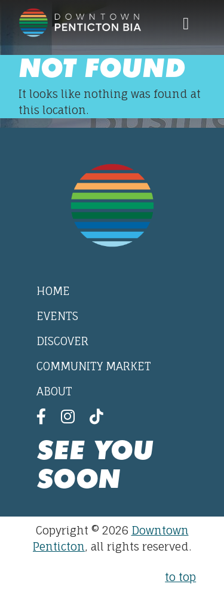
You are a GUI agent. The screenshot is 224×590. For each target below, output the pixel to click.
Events (57, 315)
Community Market (93, 366)
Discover (62, 341)
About (54, 391)
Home (53, 290)
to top (180, 576)
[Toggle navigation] (185, 22)
